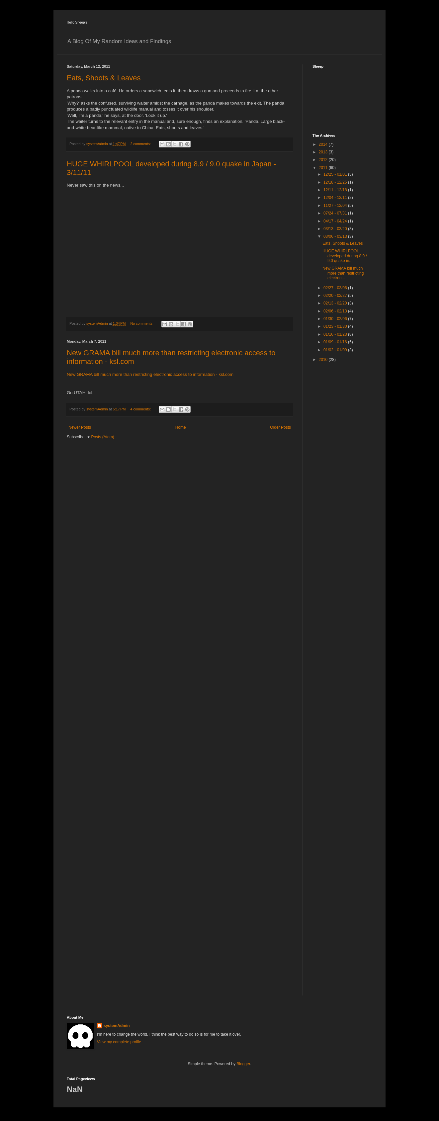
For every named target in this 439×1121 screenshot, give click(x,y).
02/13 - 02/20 (335, 303)
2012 (324, 159)
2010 (324, 359)
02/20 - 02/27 (335, 295)
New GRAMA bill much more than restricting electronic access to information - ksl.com (150, 374)
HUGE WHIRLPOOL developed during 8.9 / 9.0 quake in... (344, 256)
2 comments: (141, 144)
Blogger (243, 1064)
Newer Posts (79, 427)
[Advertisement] (339, 472)
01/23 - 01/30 (335, 326)
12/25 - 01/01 (335, 174)
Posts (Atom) (102, 437)
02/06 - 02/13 (335, 311)
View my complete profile (119, 1042)
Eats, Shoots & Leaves (104, 78)
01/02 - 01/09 (335, 350)
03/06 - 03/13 (335, 236)
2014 (324, 144)
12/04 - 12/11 (335, 197)
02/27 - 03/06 (335, 288)
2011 (324, 167)
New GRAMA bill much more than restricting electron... (343, 273)
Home (180, 427)
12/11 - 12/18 (335, 190)
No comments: (142, 323)
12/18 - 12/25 (335, 182)
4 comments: (141, 409)
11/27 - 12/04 (335, 205)
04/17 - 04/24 (335, 221)
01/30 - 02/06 (335, 318)
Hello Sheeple (77, 22)
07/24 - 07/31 (335, 213)
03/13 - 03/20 (335, 228)
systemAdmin (117, 1025)
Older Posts (280, 427)
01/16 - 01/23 (335, 334)
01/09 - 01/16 (335, 342)
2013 (324, 152)
